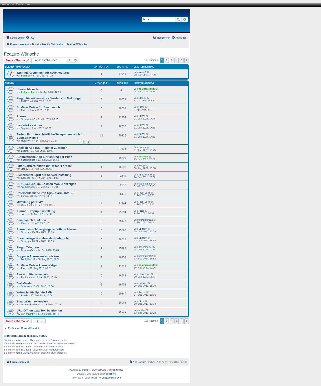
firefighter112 (146, 219)
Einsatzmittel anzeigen (32, 274)
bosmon (26, 75)
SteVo (142, 116)
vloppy (24, 169)
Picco (24, 110)
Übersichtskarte (28, 89)
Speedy (25, 232)
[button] (186, 60)
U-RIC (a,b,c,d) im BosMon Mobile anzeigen (46, 184)
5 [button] (181, 60)
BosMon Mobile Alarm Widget (37, 265)
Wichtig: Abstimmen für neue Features (43, 72)
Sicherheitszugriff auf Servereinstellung (44, 175)
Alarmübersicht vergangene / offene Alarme (47, 229)
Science (25, 286)
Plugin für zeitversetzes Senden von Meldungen (49, 98)
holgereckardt (29, 92)
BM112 (25, 101)
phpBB (85, 370)
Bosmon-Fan (28, 250)
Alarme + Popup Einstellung (36, 211)
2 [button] (166, 60)
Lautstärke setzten (29, 125)
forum (19, 4)
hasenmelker (28, 160)
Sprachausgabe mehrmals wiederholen (43, 238)
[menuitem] (30, 37)
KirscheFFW (28, 178)
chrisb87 (30, 314)
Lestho (24, 150)
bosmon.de (7, 4)
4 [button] (176, 60)
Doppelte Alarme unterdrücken (38, 256)
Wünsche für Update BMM (34, 292)
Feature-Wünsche (21, 54)
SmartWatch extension (32, 301)
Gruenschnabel (29, 304)
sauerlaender (28, 187)
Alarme (21, 116)
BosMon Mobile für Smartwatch (38, 107)
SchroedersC (28, 119)
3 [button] (171, 60)
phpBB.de (111, 374)
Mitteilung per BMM (30, 202)
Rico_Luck (144, 192)
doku (28, 4)
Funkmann (27, 277)
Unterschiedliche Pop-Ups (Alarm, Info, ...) (46, 193)
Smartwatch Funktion (31, 220)
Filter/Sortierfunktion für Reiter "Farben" (44, 166)
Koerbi (24, 295)
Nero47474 (27, 140)
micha (142, 310)
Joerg (24, 214)
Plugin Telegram (28, 247)
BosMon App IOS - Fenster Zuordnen (42, 147)
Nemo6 (142, 72)
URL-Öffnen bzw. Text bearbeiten (39, 310)
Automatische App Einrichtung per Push (44, 157)
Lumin (24, 196)
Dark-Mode (24, 283)
